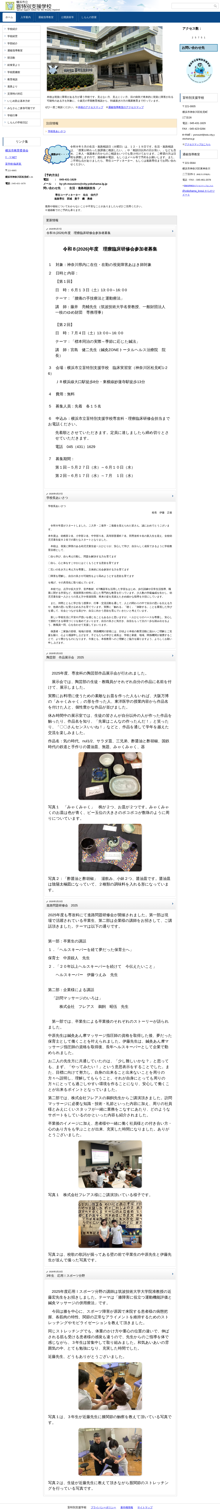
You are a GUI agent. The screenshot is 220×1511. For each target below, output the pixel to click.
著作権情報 (126, 1507)
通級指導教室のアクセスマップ (126, 107)
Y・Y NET (11, 157)
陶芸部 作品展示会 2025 (65, 657)
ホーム (9, 17)
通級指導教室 (46, 17)
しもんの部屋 (89, 17)
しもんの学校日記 (17, 122)
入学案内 (26, 17)
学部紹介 (12, 43)
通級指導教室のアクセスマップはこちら (198, 186)
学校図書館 (13, 72)
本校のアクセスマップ (90, 107)
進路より (12, 86)
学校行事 (12, 115)
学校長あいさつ (57, 131)
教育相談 (12, 79)
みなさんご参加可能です (21, 108)
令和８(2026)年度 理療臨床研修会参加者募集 (78, 233)
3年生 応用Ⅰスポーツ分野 (65, 1275)
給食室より (13, 64)
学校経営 (12, 36)
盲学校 (9, 163)
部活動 (11, 57)
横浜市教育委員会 (16, 150)
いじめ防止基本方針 (18, 100)
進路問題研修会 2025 (62, 905)
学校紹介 (12, 28)
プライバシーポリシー (103, 1507)
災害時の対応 (15, 93)
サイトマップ (145, 1507)
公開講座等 (67, 17)
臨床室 (18, 163)
